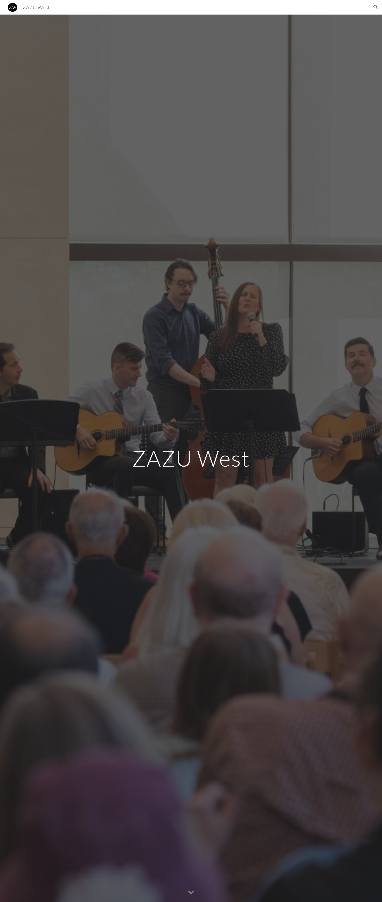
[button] (376, 7)
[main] (191, 458)
